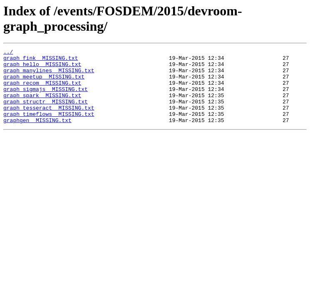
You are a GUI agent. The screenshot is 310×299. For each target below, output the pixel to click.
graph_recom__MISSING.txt (42, 90)
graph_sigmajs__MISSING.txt (45, 97)
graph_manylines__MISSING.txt (48, 75)
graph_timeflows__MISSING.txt (48, 127)
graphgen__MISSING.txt (37, 135)
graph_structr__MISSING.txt (45, 112)
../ (8, 52)
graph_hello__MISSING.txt (42, 67)
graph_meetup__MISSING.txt (43, 82)
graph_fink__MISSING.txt (40, 60)
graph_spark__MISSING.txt (42, 105)
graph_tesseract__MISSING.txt (48, 120)
